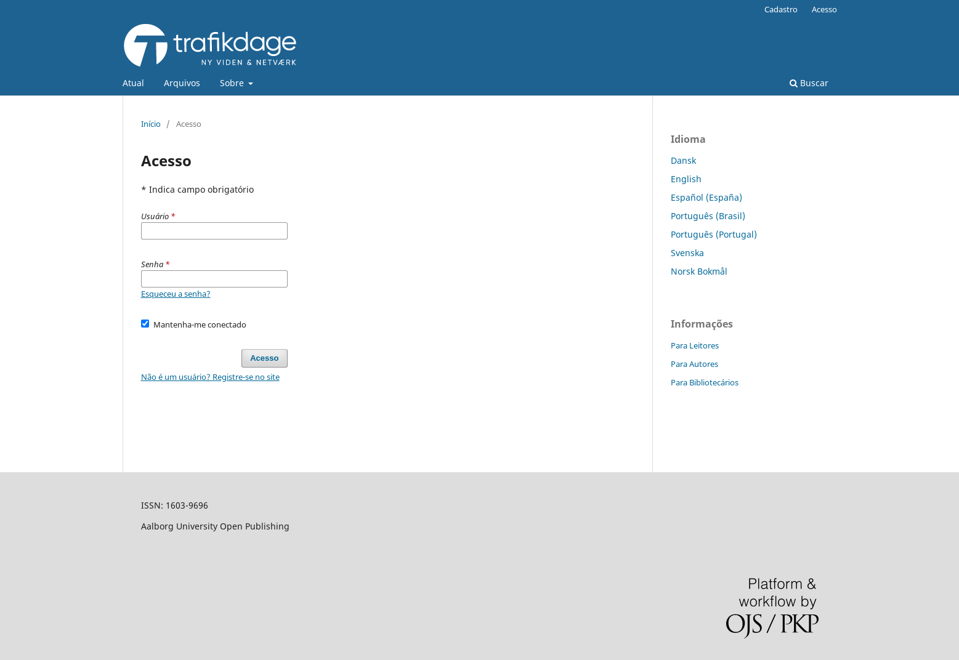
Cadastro (781, 9)
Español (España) (706, 197)
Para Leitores (695, 345)
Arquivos (182, 83)
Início (151, 123)
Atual (133, 83)
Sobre (233, 83)
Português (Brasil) (708, 216)
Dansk (683, 160)
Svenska (687, 253)
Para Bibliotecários (704, 382)
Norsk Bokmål (699, 271)
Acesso (824, 9)
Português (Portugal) (714, 234)
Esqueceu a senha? (176, 293)
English (686, 179)
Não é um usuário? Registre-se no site (210, 376)
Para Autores (694, 363)
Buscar (809, 83)
